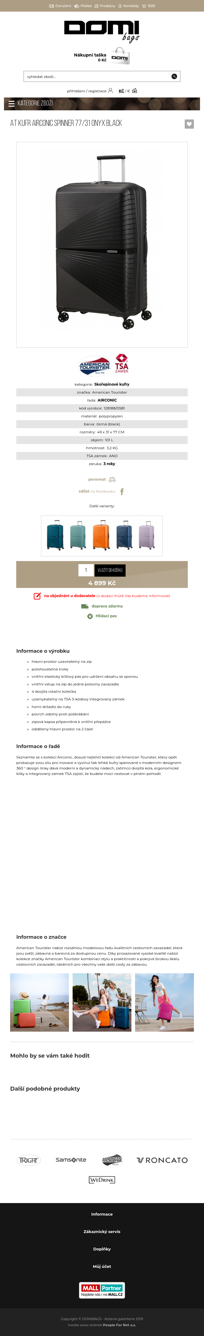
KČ (121, 91)
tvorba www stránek (102, 1325)
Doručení (60, 6)
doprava (102, 606)
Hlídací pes (102, 616)
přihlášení (76, 91)
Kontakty (128, 6)
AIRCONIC (107, 400)
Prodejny (105, 6)
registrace (97, 91)
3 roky (109, 463)
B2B (148, 6)
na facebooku (102, 491)
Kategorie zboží (35, 103)
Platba (83, 6)
